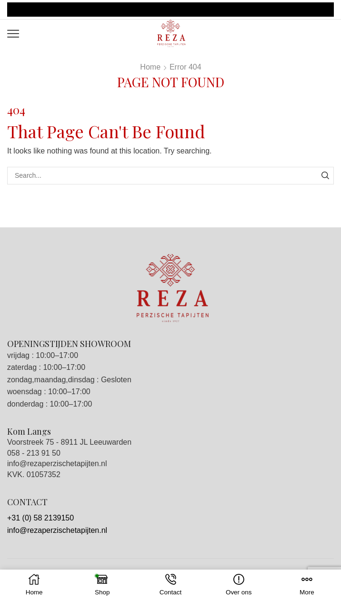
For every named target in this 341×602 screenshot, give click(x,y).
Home (150, 67)
